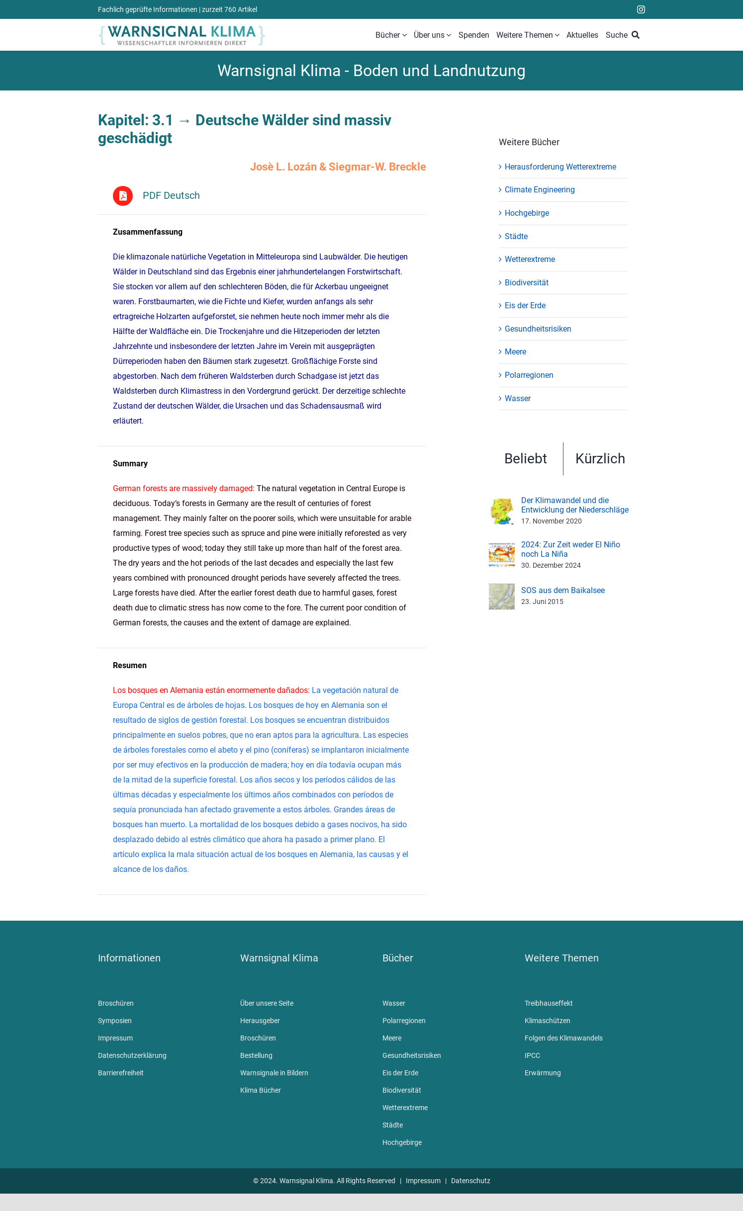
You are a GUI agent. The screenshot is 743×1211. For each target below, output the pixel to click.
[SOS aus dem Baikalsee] (502, 590)
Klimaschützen (547, 1021)
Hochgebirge (527, 213)
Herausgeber (260, 1021)
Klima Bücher (260, 1091)
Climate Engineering (540, 189)
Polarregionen (529, 375)
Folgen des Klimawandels (564, 1038)
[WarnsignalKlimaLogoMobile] (182, 27)
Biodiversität (527, 282)
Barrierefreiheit (121, 1073)
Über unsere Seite (266, 1004)
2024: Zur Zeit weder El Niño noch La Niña (570, 549)
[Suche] (624, 35)
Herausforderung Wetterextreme (560, 167)
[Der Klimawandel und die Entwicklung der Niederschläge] (502, 505)
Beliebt (525, 458)
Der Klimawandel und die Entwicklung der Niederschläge (575, 505)
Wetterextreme (530, 259)
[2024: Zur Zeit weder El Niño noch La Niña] (502, 548)
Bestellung (256, 1056)
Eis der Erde (525, 305)
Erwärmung (543, 1073)
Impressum (115, 1038)
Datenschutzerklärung (132, 1056)
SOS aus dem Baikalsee (563, 590)
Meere (515, 351)
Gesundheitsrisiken (538, 329)
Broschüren (116, 1004)
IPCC (532, 1056)
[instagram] (641, 9)
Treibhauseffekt (549, 1004)
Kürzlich (600, 458)
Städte (516, 236)
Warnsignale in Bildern (274, 1073)
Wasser (518, 398)
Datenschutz (470, 1181)
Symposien (115, 1021)
